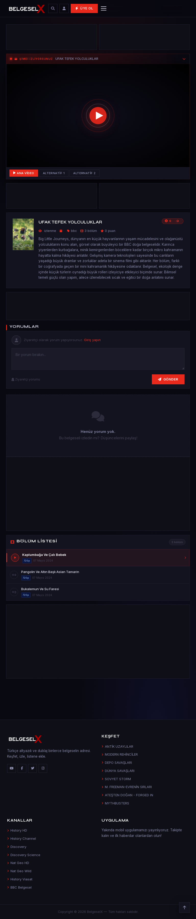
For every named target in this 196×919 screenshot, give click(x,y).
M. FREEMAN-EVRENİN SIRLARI (127, 787)
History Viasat (19, 879)
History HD (17, 830)
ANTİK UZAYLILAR (117, 746)
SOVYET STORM (116, 779)
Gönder (168, 379)
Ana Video (23, 173)
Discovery (16, 847)
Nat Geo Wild (19, 871)
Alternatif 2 (84, 173)
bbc (74, 231)
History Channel (21, 838)
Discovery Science (23, 855)
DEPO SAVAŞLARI (117, 762)
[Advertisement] (51, 38)
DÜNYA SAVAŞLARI (118, 771)
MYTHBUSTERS (115, 803)
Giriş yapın (92, 340)
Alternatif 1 (54, 173)
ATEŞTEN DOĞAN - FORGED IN (127, 795)
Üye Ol (84, 8)
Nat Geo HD (18, 863)
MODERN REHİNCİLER (120, 754)
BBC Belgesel (19, 887)
